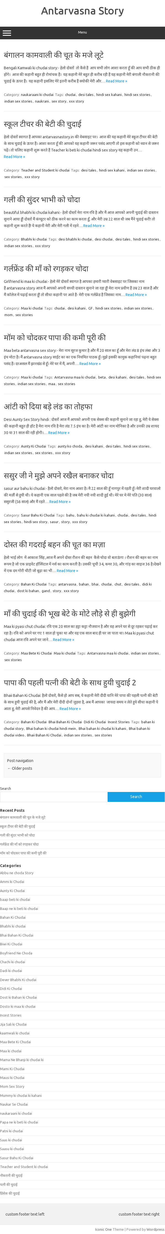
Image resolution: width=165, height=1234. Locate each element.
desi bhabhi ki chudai (75, 239)
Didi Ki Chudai (95, 722)
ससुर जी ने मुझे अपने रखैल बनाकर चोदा (59, 475)
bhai (95, 584)
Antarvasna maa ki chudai (74, 377)
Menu (82, 33)
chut (118, 584)
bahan (84, 584)
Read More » (116, 81)
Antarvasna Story (82, 10)
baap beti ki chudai (15, 899)
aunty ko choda (70, 446)
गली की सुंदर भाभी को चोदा (42, 199)
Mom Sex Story (12, 1086)
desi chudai (104, 239)
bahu (70, 515)
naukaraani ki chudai (37, 94)
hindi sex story (35, 522)
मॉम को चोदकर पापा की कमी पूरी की (55, 337)
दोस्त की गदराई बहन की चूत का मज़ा (54, 544)
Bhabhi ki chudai (34, 239)
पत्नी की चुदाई (8, 1184)
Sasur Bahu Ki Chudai (38, 515)
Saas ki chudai (11, 1140)
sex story (59, 101)
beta (102, 377)
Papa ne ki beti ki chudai (19, 1122)
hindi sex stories (137, 94)
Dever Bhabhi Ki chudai (18, 980)
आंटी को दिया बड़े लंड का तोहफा (48, 406)
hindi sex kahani (109, 94)
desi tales (86, 94)
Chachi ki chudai (12, 962)
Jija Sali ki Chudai (13, 1024)
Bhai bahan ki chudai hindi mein (51, 728)
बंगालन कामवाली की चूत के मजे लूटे (53, 55)
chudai (70, 94)
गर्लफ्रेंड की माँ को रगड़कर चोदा (46, 268)
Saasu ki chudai (12, 1149)
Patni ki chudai (11, 1131)
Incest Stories (119, 722)
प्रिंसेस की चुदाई (10, 1193)
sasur (54, 522)
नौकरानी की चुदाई (11, 1175)
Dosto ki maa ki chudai (18, 1006)
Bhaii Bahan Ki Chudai (44, 735)
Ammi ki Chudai (12, 882)
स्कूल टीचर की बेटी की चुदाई (42, 124)
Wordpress (155, 1229)
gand (46, 591)
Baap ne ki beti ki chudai (19, 908)
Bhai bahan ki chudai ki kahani (102, 728)
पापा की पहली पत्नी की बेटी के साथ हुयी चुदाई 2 (70, 682)
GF (90, 308)
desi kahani (77, 308)
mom (8, 315)
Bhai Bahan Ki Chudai (65, 722)
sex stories (13, 177)
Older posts (19, 768)
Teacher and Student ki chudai (45, 170)
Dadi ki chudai (11, 971)
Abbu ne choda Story (16, 873)
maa (51, 384)
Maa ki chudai (32, 308)
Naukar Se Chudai (14, 1104)
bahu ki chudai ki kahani (96, 515)
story (65, 522)
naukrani (42, 101)
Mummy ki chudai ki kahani (21, 1095)
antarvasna (67, 584)
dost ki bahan (28, 591)
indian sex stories (18, 101)
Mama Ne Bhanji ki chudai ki (22, 1060)
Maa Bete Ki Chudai (36, 653)
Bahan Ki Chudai (34, 584)
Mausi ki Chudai (12, 1078)
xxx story (76, 101)
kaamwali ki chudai (15, 1033)
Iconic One (103, 1229)
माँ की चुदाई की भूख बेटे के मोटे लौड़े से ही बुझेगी (69, 613)
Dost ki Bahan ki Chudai (18, 997)
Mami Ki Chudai (12, 1069)
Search (5, 788)
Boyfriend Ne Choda (16, 953)
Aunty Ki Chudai (33, 446)
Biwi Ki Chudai (11, 944)
